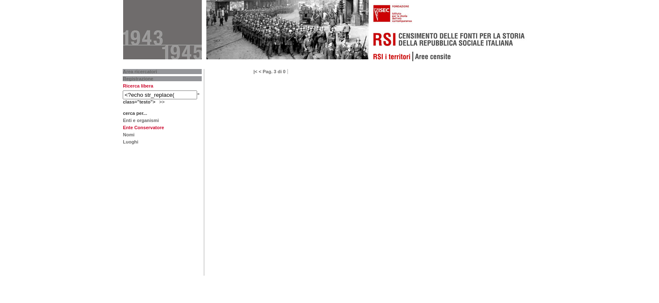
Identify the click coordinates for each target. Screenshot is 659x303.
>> (162, 101)
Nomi (128, 134)
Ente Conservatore (143, 127)
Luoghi (130, 141)
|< (255, 71)
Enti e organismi (141, 120)
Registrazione (138, 78)
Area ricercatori (140, 71)
